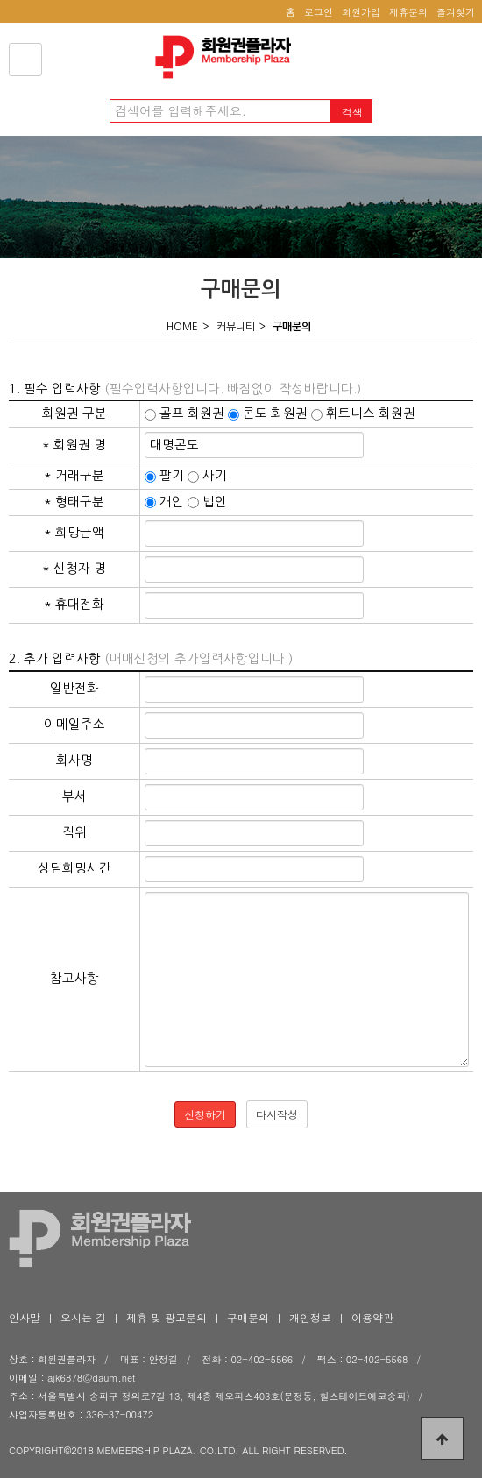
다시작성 (277, 1114)
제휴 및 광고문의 (166, 1317)
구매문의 (248, 1317)
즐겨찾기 (455, 11)
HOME (182, 327)
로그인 (318, 11)
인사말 (24, 1317)
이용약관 (372, 1317)
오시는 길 (83, 1317)
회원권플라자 (227, 57)
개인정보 (310, 1317)
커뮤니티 (235, 327)
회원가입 (361, 11)
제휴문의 (408, 11)
